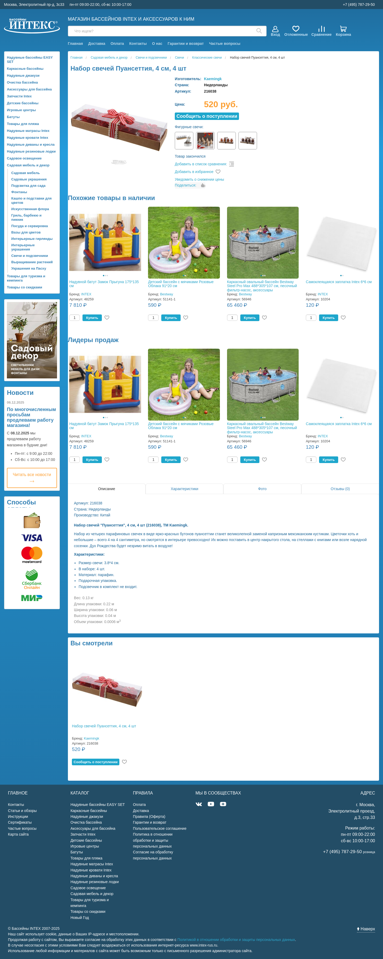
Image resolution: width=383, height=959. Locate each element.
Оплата (117, 43)
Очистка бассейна (22, 82)
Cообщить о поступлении (206, 116)
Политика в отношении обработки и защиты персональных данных (152, 840)
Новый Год (80, 917)
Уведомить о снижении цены (199, 179)
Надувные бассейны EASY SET (30, 59)
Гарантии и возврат (186, 43)
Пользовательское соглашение (159, 828)
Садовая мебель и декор (28, 165)
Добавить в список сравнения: (201, 164)
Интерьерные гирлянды (32, 239)
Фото (262, 489)
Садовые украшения (29, 179)
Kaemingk (213, 79)
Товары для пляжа (23, 124)
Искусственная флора (30, 209)
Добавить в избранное (194, 172)
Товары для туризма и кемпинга (26, 278)
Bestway (166, 294)
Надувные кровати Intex (27, 138)
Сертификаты (20, 822)
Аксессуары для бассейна (29, 89)
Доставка (96, 43)
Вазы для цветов (26, 232)
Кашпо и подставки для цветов (31, 200)
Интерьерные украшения (23, 247)
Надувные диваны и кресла (31, 144)
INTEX (86, 294)
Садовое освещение (24, 158)
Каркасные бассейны (25, 69)
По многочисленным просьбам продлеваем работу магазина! (31, 417)
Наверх (366, 929)
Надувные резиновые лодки (31, 151)
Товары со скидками (24, 287)
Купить (92, 318)
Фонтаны (19, 192)
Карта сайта (18, 834)
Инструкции (18, 816)
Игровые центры (21, 110)
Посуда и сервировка (29, 226)
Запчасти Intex (19, 96)
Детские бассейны (22, 103)
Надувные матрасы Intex (28, 131)
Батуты (13, 117)
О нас (157, 43)
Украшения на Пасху (28, 268)
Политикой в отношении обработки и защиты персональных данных (236, 940)
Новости (20, 392)
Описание (106, 489)
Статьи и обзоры (22, 811)
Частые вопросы (224, 43)
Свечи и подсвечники (29, 256)
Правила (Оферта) (149, 816)
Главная (75, 43)
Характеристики (184, 489)
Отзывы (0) (340, 489)
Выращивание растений (32, 262)
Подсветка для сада (28, 186)
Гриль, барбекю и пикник (26, 217)
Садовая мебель (25, 173)
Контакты (138, 43)
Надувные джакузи (23, 75)
